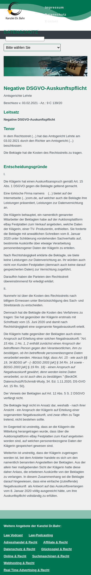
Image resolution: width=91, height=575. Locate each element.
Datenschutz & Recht (19, 549)
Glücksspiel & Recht (56, 549)
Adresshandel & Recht (20, 542)
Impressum (54, 7)
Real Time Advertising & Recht (27, 570)
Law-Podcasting (41, 535)
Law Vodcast (13, 535)
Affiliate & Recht (55, 542)
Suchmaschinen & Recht (50, 556)
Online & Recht (15, 556)
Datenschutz (55, 14)
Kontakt (51, 21)
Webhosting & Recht (19, 563)
